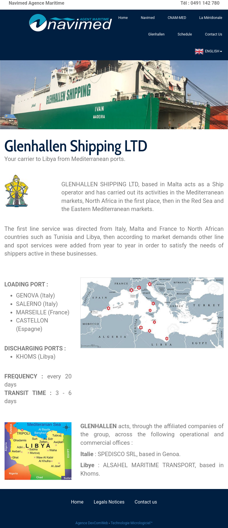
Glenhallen (156, 34)
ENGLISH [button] (208, 51)
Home (123, 18)
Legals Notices (109, 502)
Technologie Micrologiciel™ (132, 523)
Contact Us (213, 34)
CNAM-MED (177, 18)
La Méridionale (210, 18)
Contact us (146, 502)
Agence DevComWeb (91, 523)
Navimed (148, 18)
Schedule (185, 34)
